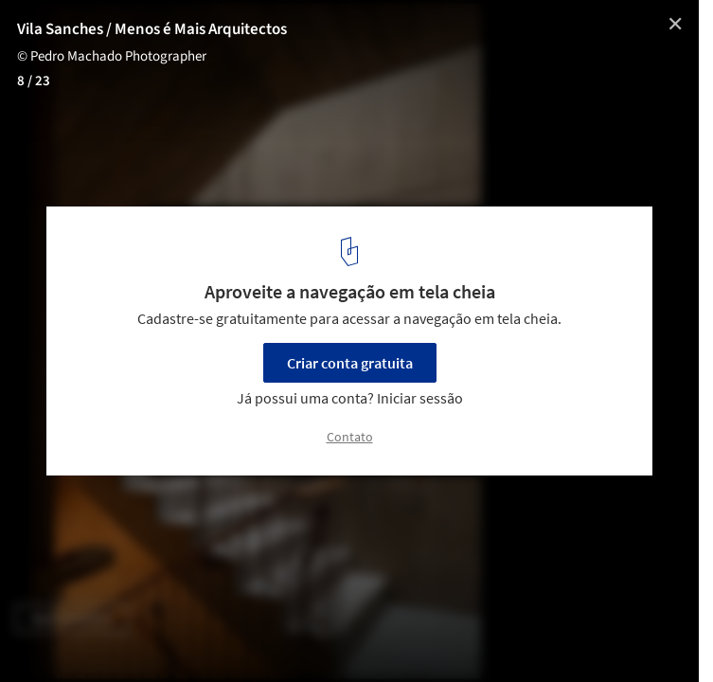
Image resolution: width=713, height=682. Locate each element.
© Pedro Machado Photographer (111, 56)
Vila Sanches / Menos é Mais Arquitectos (152, 29)
